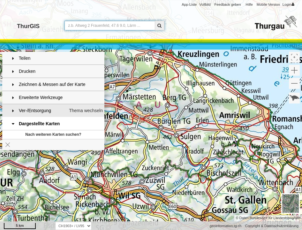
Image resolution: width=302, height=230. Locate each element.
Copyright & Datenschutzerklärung (271, 226)
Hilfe (249, 4)
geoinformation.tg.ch (226, 226)
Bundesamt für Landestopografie (275, 218)
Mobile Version (268, 4)
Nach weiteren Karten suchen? (53, 134)
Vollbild (204, 4)
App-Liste (189, 4)
